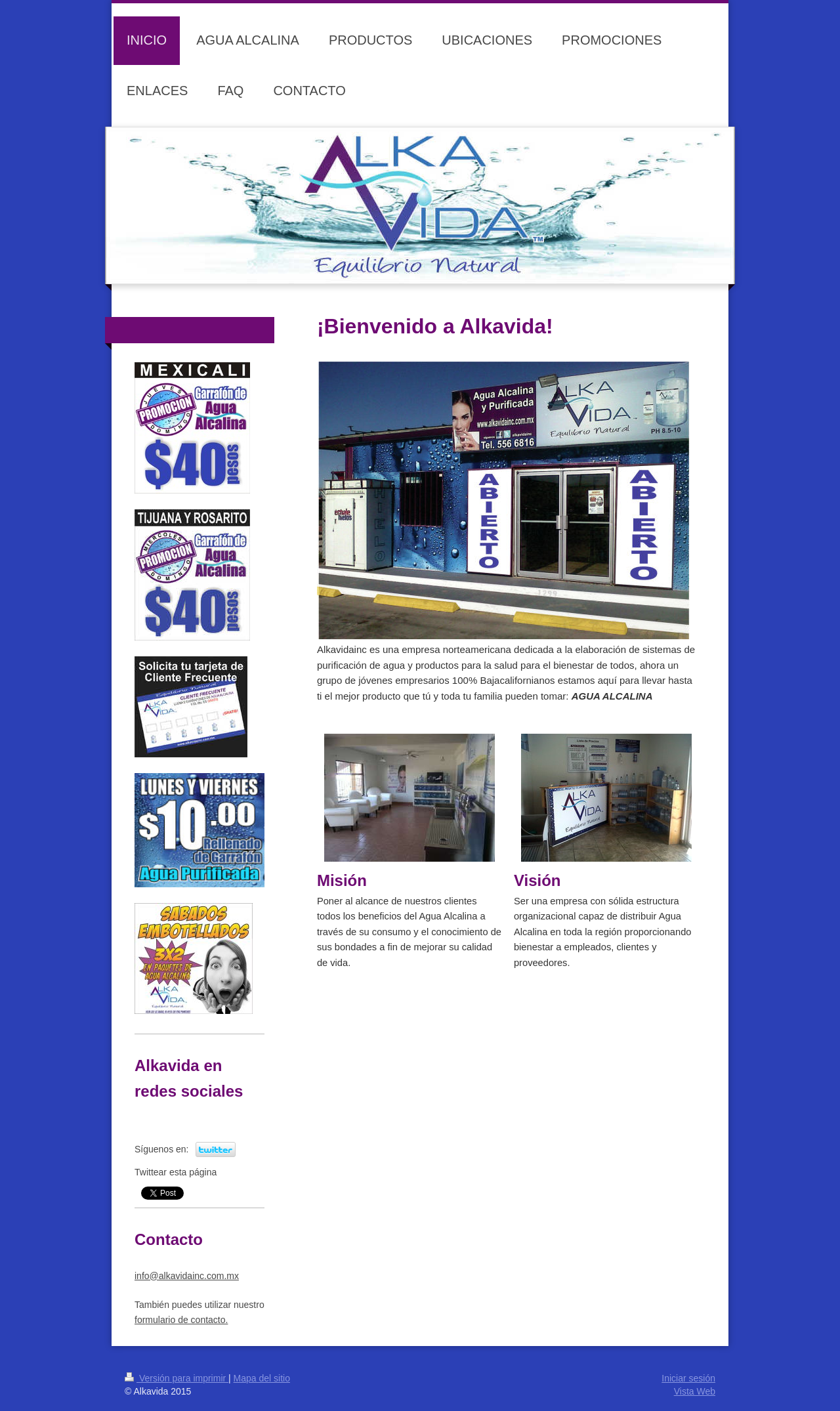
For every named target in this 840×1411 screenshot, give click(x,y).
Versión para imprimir (176, 1378)
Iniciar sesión (688, 1378)
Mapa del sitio (262, 1378)
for (181, 1320)
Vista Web (694, 1391)
